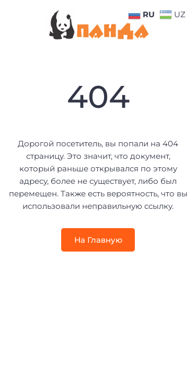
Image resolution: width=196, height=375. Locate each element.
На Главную (98, 240)
